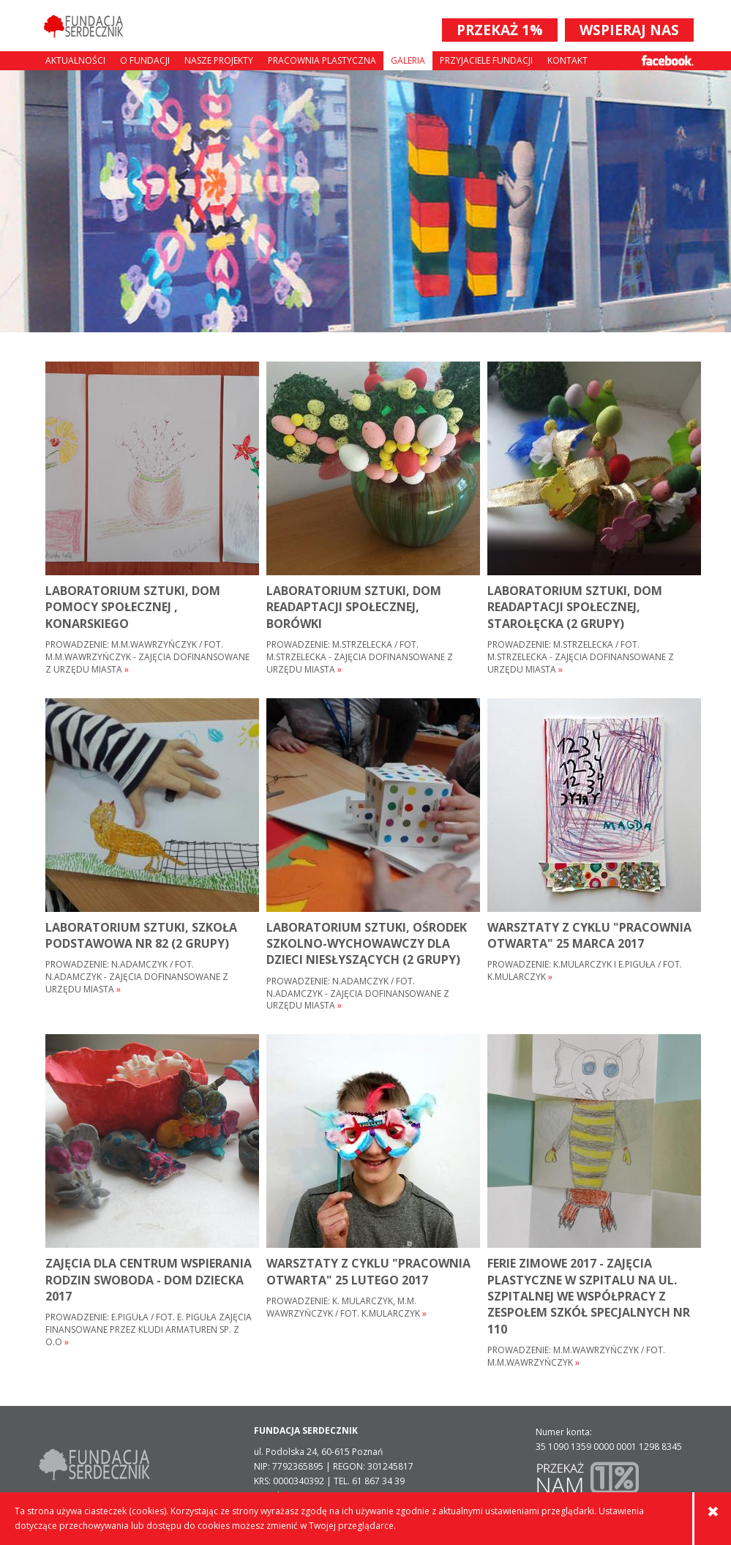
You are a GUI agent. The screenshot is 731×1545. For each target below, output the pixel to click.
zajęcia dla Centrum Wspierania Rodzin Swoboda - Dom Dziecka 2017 (148, 1279)
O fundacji (145, 60)
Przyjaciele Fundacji (486, 60)
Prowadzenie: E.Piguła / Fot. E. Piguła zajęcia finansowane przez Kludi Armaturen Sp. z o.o (148, 1330)
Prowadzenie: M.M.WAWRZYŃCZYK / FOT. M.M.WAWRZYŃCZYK (576, 1356)
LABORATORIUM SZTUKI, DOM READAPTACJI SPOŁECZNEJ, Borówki (353, 607)
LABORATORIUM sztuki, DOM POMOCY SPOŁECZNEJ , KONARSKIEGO (132, 607)
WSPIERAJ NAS (629, 30)
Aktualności (75, 60)
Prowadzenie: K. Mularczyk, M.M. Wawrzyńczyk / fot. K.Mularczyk (346, 1307)
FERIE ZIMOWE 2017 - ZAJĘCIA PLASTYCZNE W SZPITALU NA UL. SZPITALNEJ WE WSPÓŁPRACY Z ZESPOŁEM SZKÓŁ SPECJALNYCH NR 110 (588, 1296)
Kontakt (567, 60)
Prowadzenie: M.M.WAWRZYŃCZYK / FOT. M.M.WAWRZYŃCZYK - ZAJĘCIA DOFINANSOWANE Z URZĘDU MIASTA (147, 657)
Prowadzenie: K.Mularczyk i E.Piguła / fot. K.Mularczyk (584, 971)
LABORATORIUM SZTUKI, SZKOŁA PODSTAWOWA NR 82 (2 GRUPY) (141, 935)
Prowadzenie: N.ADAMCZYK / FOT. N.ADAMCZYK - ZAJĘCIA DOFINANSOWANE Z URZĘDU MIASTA (136, 977)
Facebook (668, 60)
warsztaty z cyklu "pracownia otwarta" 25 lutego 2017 (368, 1271)
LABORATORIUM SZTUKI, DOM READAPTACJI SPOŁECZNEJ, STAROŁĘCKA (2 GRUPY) (574, 607)
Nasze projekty (218, 60)
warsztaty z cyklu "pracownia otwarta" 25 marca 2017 (589, 935)
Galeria (408, 60)
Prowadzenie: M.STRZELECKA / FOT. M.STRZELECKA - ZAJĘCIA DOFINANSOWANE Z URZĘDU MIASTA (359, 657)
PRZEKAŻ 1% (500, 30)
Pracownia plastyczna (322, 60)
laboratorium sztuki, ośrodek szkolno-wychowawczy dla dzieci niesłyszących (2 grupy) (366, 943)
